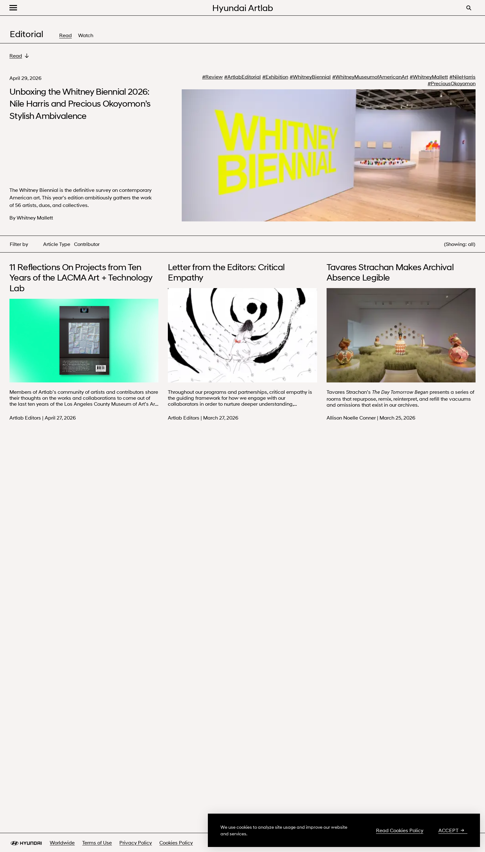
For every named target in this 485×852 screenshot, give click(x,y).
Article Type (56, 244)
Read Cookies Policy (399, 830)
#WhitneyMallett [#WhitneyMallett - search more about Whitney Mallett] (429, 76)
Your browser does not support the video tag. (83, 340)
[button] (13, 7)
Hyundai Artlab (242, 8)
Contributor (87, 244)
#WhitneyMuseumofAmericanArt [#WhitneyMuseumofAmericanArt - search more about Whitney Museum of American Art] (370, 76)
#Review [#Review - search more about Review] (212, 76)
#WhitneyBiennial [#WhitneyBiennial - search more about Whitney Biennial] (310, 76)
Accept (451, 830)
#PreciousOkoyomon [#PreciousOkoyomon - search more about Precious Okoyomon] (452, 83)
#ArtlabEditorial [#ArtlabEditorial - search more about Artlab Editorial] (242, 76)
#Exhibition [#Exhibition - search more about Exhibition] (275, 76)
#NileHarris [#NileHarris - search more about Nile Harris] (462, 76)
